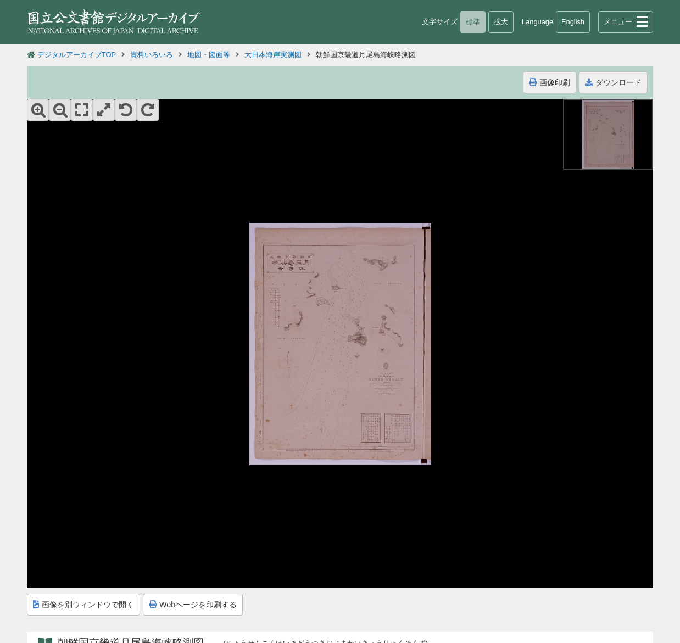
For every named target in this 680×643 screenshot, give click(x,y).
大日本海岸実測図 (273, 55)
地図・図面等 (208, 55)
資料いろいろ (151, 55)
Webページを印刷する (193, 604)
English (572, 22)
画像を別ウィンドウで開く (83, 604)
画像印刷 (549, 82)
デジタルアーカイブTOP (76, 55)
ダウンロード (613, 82)
